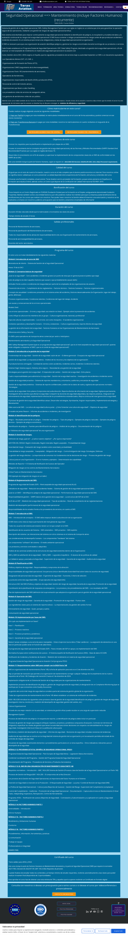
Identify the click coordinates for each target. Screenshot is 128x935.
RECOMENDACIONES (96, 7)
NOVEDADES (109, 7)
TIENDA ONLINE (81, 7)
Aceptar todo (118, 931)
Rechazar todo (103, 931)
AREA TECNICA (58, 7)
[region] (64, 929)
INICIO (40, 7)
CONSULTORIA (70, 7)
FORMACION (47, 7)
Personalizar (87, 931)
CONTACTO (120, 7)
